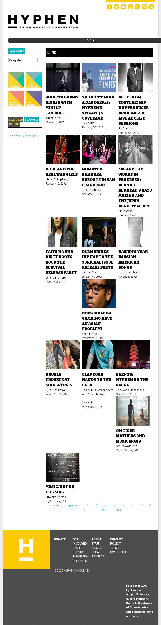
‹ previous (74, 505)
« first (57, 505)
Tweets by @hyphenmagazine (23, 135)
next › (104, 509)
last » (118, 509)
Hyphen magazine (26, 550)
